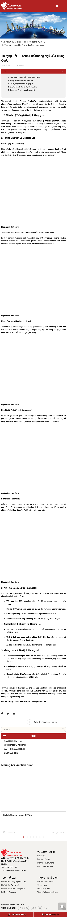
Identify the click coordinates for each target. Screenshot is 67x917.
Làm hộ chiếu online (45, 881)
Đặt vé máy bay (43, 889)
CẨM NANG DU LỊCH (13, 741)
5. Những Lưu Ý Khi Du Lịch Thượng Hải (21, 90)
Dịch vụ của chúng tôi (45, 863)
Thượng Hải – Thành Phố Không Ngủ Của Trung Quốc (22, 45)
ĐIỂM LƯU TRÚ (11, 753)
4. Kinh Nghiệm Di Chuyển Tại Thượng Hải (22, 87)
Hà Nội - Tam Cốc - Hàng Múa (13, 889)
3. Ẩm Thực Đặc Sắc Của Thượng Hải (20, 84)
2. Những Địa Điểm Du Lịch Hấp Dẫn (20, 81)
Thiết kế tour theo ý (17, 914)
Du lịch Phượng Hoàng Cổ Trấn (46, 722)
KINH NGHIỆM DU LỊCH (15, 745)
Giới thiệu (41, 856)
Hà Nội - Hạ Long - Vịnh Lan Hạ (13, 881)
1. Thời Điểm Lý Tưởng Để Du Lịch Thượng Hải (24, 77)
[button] (23, 837)
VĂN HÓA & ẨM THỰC (14, 749)
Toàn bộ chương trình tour (47, 892)
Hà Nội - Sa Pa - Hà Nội (10, 885)
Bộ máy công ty (43, 859)
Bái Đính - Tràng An (8, 892)
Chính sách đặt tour (45, 866)
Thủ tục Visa (42, 885)
